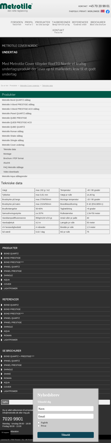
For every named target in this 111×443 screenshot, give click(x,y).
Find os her (58, 31)
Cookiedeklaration (10, 431)
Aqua (7, 280)
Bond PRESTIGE (12, 258)
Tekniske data (47, 86)
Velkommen (17, 23)
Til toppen (5, 432)
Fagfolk (44, 422)
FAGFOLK (73, 11)
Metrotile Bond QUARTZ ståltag (16, 100)
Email (41, 416)
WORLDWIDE (93, 11)
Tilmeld (65, 434)
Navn (41, 408)
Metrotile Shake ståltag (12, 136)
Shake (7, 374)
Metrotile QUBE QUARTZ (13, 127)
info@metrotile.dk (10, 413)
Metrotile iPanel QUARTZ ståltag (16, 113)
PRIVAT (82, 11)
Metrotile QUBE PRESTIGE (14, 118)
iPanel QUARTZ (12, 267)
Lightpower (10, 391)
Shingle (8, 275)
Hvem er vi (29, 23)
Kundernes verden (80, 23)
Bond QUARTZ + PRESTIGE (19, 356)
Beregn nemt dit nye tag (61, 23)
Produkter (13, 86)
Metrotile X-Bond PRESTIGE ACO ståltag (20, 109)
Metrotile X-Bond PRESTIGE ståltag (18, 104)
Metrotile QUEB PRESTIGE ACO (17, 122)
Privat (43, 426)
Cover (7, 284)
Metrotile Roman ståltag (12, 131)
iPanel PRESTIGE (13, 322)
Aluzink (6, 163)
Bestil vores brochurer (98, 23)
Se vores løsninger (42, 23)
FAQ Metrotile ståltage (13, 167)
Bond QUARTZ (11, 253)
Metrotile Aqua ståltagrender (14, 176)
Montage (7, 154)
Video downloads (11, 172)
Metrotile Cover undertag (29, 86)
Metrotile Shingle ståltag (13, 140)
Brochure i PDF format (13, 158)
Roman (7, 335)
